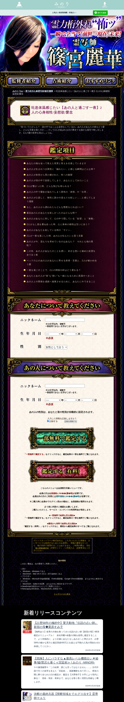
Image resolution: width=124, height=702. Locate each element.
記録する (52, 421)
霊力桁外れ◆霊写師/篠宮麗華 (39, 91)
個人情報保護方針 (42, 548)
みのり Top (17, 91)
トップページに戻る (62, 594)
